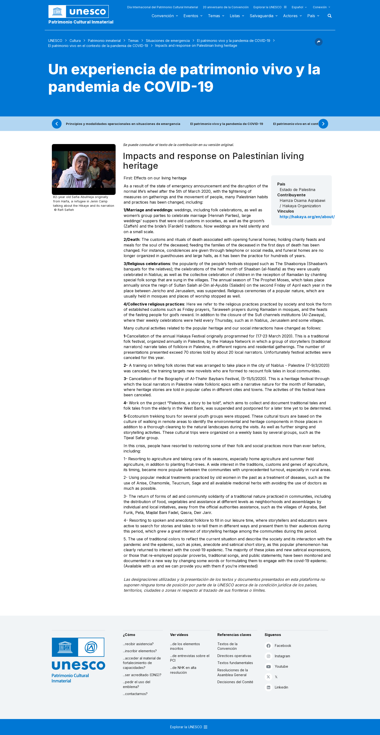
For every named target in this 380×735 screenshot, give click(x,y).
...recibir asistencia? (138, 644)
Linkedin (276, 687)
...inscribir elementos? (140, 651)
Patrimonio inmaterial (104, 40)
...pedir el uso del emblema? (136, 684)
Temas (214, 15)
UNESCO (55, 40)
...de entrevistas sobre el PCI (189, 658)
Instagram (277, 656)
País (311, 15)
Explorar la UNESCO (270, 7)
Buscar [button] (328, 15)
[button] (319, 44)
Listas (235, 15)
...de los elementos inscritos (185, 646)
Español (297, 7)
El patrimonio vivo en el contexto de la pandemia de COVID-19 (98, 46)
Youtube (276, 666)
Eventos (190, 15)
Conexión (320, 7)
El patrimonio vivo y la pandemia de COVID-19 (233, 40)
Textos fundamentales (235, 663)
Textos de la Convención (227, 646)
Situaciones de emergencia (168, 40)
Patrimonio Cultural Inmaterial (80, 21)
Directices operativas (234, 656)
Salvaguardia (261, 15)
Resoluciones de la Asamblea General (232, 672)
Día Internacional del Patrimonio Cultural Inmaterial (162, 7)
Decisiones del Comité (235, 682)
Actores (290, 15)
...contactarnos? (135, 694)
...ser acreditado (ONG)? (142, 675)
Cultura (75, 40)
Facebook (278, 645)
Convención (163, 15)
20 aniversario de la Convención (226, 7)
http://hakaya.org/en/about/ (307, 216)
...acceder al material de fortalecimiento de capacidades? (142, 663)
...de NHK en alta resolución (183, 670)
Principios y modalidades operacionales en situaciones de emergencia (123, 124)
